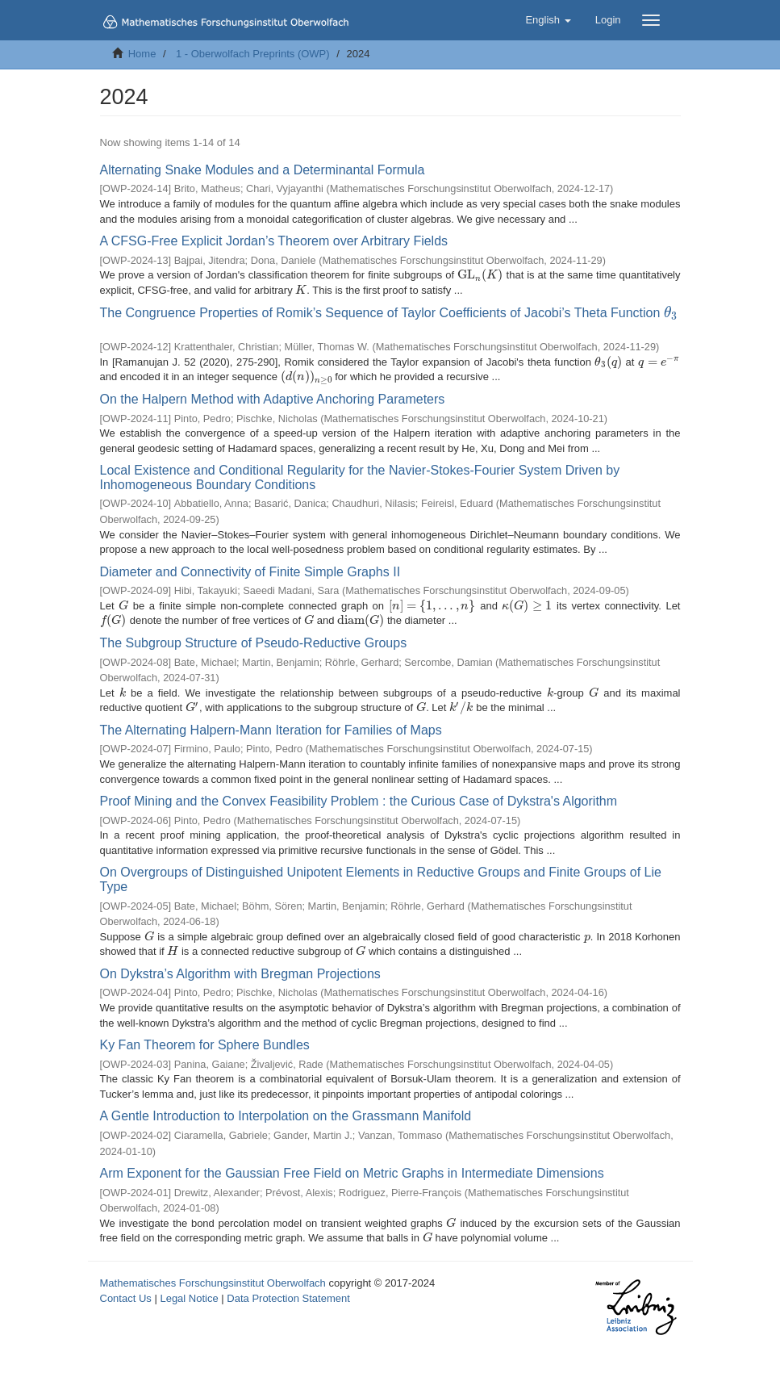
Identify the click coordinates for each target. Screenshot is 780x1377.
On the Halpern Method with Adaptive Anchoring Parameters (272, 399)
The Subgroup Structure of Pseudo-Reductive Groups (253, 643)
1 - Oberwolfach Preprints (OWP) (253, 54)
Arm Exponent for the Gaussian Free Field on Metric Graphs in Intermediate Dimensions (352, 1173)
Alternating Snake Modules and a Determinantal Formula (262, 170)
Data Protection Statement (288, 1298)
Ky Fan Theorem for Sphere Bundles (205, 1045)
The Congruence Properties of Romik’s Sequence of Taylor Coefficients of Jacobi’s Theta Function (389, 313)
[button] (547, 20)
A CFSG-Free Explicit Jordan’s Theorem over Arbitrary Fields (274, 241)
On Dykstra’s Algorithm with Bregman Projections (240, 974)
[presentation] (480, 275)
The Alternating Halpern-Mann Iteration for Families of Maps (271, 730)
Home (142, 54)
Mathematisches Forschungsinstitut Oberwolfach (213, 1283)
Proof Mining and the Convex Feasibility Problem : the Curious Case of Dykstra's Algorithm (359, 801)
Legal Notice (189, 1298)
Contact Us (126, 1298)
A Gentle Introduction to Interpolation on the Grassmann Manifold (286, 1116)
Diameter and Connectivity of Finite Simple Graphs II (250, 572)
